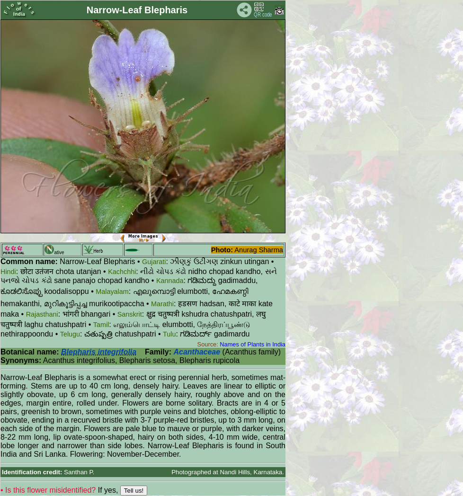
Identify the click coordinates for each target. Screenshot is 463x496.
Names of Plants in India (252, 344)
